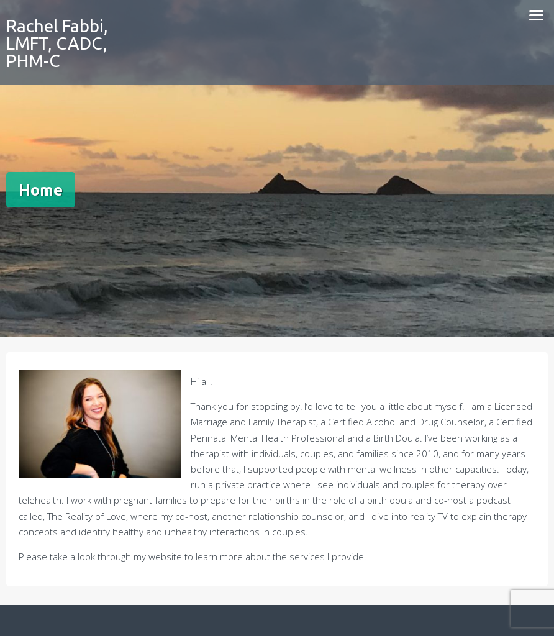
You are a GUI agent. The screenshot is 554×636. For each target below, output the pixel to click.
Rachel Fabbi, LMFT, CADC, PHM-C (57, 43)
